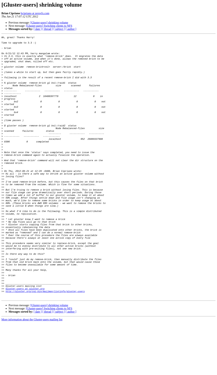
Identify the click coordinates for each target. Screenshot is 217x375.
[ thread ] (47, 28)
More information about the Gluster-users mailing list (31, 371)
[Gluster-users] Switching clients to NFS (49, 25)
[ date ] (38, 28)
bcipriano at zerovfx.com (35, 13)
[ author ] (71, 28)
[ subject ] (59, 28)
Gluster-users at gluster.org (25, 339)
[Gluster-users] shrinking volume (49, 22)
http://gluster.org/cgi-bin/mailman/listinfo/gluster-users (45, 342)
